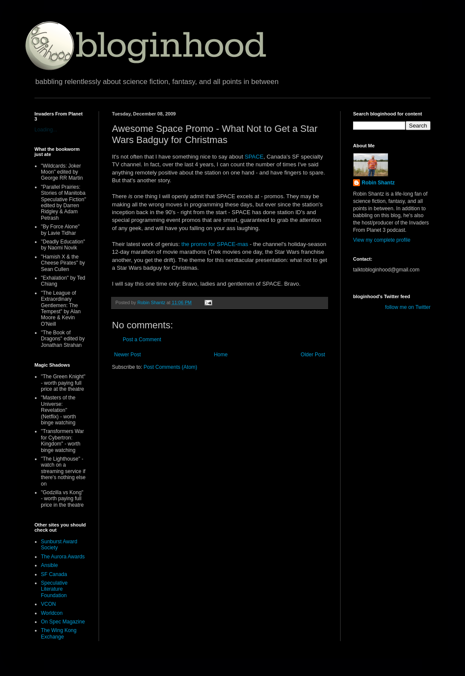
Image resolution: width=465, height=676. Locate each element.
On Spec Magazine (63, 622)
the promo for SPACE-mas (215, 244)
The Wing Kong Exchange (59, 633)
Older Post (313, 355)
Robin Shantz (378, 183)
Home (221, 355)
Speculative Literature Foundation (54, 589)
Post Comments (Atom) (170, 367)
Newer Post (127, 355)
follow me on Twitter (408, 307)
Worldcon (51, 613)
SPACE (254, 156)
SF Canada (54, 574)
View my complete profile (381, 240)
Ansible (49, 565)
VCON (48, 604)
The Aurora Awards (63, 557)
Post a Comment (142, 339)
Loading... (45, 130)
